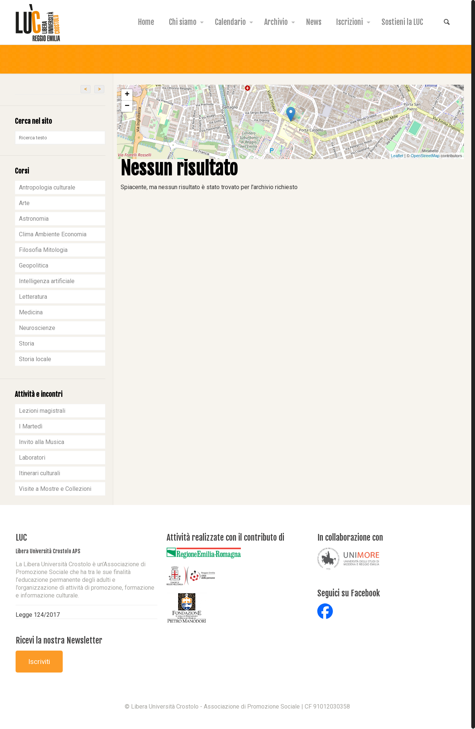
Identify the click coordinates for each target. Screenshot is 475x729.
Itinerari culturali (39, 473)
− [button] (127, 106)
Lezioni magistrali (42, 410)
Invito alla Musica (41, 442)
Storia (26, 343)
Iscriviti (39, 661)
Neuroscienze (37, 327)
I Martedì (30, 426)
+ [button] (127, 94)
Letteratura (33, 296)
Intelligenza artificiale (47, 281)
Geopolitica (33, 265)
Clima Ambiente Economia (52, 234)
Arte (24, 203)
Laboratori (32, 457)
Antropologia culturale (47, 187)
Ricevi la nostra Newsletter (59, 640)
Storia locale (35, 359)
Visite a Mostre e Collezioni (55, 488)
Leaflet (397, 155)
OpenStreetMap (425, 155)
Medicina (31, 312)
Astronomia (34, 218)
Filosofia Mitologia (43, 249)
